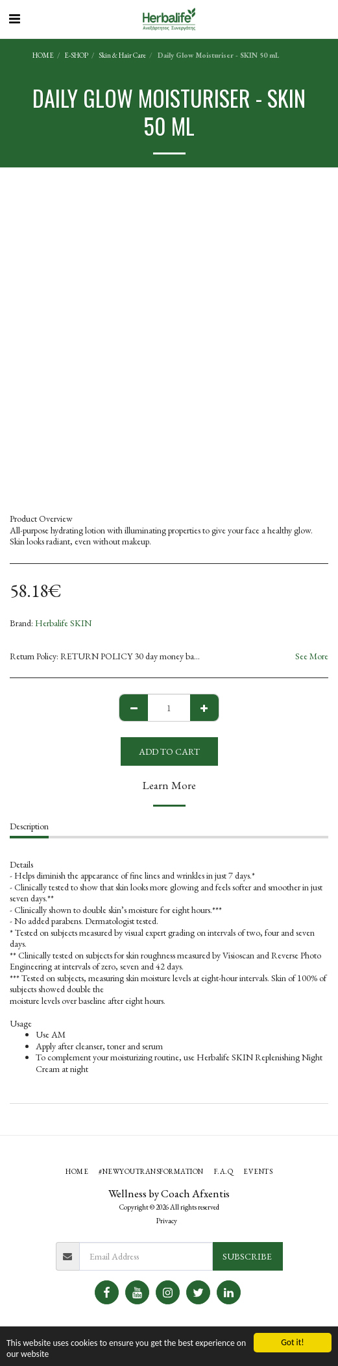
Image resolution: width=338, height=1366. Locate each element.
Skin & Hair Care (122, 55)
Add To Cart (169, 751)
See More (311, 656)
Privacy (166, 1220)
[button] (14, 19)
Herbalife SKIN (63, 623)
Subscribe (247, 1256)
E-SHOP (76, 55)
